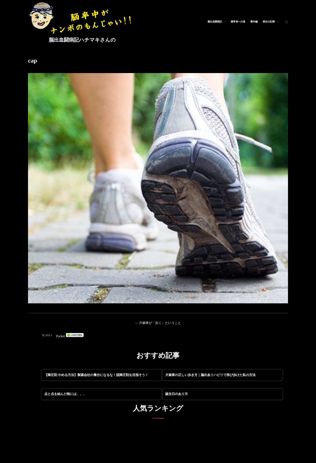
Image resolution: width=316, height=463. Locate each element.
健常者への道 (238, 21)
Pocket (60, 336)
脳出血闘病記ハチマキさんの (82, 40)
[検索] (286, 21)
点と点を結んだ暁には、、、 (65, 394)
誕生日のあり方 (176, 394)
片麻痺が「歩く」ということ (160, 323)
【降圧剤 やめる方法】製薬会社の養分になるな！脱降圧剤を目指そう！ (96, 375)
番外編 (254, 21)
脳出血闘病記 (217, 21)
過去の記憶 (271, 21)
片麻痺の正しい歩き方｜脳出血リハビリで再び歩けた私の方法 (210, 375)
